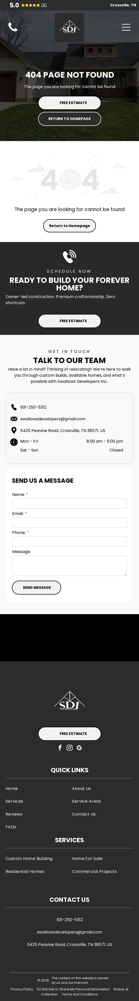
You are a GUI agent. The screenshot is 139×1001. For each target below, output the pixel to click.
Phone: (19, 533)
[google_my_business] (79, 748)
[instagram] (69, 748)
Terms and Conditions (80, 994)
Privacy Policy (22, 989)
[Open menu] (126, 27)
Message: (21, 552)
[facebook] (60, 748)
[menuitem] (36, 788)
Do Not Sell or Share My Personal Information (73, 989)
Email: (18, 513)
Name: (18, 494)
